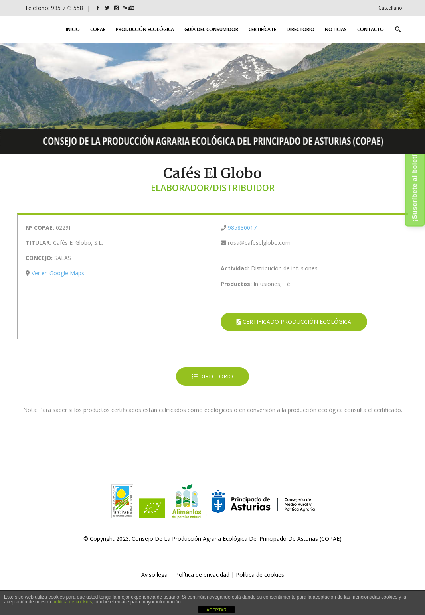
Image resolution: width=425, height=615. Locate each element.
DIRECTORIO (212, 376)
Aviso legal (155, 574)
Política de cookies (260, 574)
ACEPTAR (216, 609)
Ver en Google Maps (58, 273)
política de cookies (72, 602)
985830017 (242, 227)
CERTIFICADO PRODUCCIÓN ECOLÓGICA (294, 321)
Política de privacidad (202, 574)
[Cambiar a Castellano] (390, 7)
